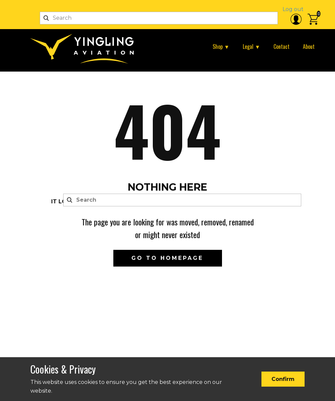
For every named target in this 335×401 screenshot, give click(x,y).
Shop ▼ (221, 46)
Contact (281, 46)
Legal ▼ (251, 46)
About (309, 46)
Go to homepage (167, 258)
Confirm (283, 379)
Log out (293, 9)
